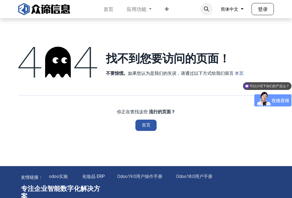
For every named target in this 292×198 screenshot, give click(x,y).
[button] (206, 9)
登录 (263, 9)
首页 (146, 125)
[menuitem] (108, 9)
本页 (239, 73)
